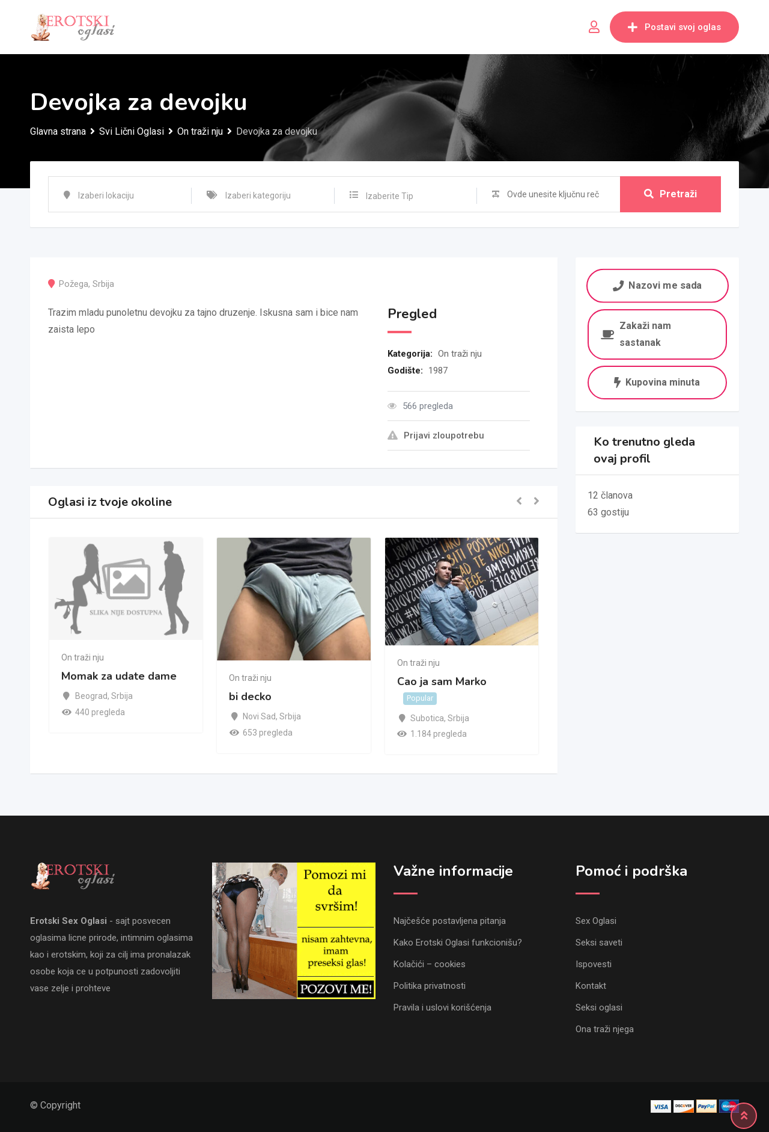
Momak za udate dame (119, 676)
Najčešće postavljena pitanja (450, 920)
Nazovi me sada (657, 285)
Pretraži (670, 194)
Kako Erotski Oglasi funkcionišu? (458, 942)
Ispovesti (594, 964)
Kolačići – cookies (430, 964)
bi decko (250, 697)
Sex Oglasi (596, 920)
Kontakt (591, 985)
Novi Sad (259, 716)
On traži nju (460, 353)
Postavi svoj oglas (674, 27)
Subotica (427, 718)
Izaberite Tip (389, 196)
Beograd (91, 696)
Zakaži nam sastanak (636, 334)
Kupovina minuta (657, 382)
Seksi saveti (599, 942)
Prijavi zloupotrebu (436, 435)
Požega (73, 283)
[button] (519, 502)
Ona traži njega (605, 1029)
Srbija (103, 283)
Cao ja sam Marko (442, 681)
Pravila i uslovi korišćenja (442, 1007)
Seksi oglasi (599, 1007)
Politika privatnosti (430, 985)
